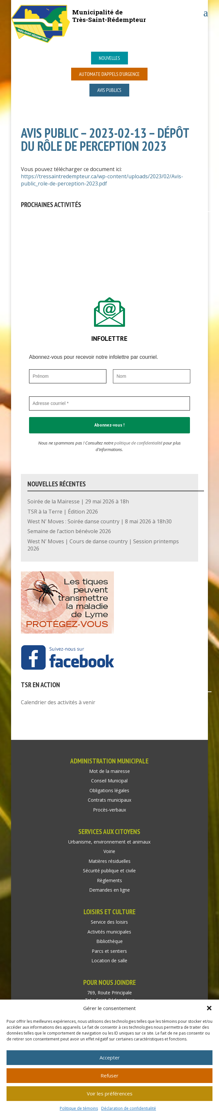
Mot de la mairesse (109, 771)
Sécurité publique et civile (109, 870)
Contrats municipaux (109, 800)
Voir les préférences (110, 1093)
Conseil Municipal (109, 780)
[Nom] (151, 376)
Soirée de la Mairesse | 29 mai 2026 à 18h (78, 501)
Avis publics (109, 90)
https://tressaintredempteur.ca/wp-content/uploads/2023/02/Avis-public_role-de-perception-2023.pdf (102, 180)
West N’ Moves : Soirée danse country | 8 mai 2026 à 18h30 (99, 521)
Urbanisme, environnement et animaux (109, 842)
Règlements (109, 880)
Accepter (110, 1057)
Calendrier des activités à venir (58, 702)
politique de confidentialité (138, 443)
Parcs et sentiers (109, 951)
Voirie (109, 851)
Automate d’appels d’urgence (109, 74)
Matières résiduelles (109, 861)
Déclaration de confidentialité (128, 1108)
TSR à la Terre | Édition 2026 (62, 511)
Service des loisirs (109, 922)
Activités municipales (109, 932)
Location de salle (109, 960)
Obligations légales (109, 790)
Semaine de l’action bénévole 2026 (69, 531)
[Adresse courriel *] (109, 403)
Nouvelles (109, 58)
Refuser (109, 1075)
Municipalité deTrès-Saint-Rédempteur (109, 16)
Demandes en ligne (109, 890)
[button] (209, 1008)
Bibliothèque (109, 941)
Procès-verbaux (109, 810)
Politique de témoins (79, 1108)
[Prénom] (67, 376)
